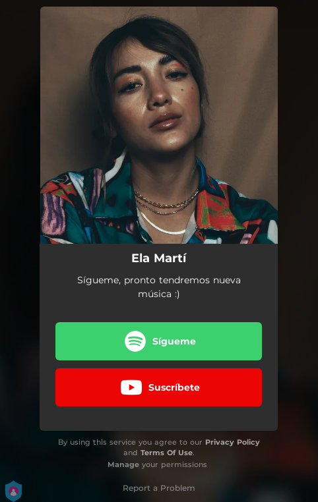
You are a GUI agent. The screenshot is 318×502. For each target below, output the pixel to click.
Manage (123, 464)
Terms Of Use (167, 452)
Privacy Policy (232, 442)
